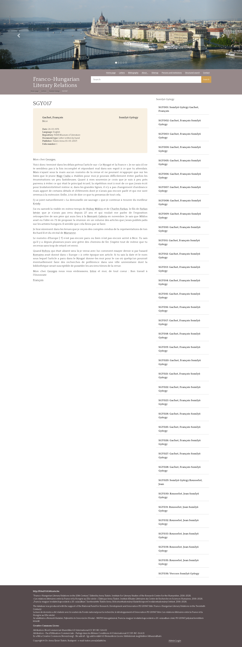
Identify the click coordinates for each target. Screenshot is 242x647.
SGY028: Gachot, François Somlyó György (180, 469)
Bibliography (133, 73)
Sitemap (155, 73)
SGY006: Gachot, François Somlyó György (180, 176)
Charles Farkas (119, 209)
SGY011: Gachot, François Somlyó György (179, 242)
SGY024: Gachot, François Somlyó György (179, 415)
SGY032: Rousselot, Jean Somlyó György (179, 522)
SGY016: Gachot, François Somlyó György (179, 309)
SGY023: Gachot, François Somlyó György (179, 402)
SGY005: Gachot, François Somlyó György (180, 162)
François (38, 280)
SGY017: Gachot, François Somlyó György (179, 322)
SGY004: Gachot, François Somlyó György (180, 149)
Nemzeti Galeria (97, 216)
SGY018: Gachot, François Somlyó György (179, 335)
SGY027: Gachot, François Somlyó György (179, 455)
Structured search (192, 73)
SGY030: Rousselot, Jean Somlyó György (179, 495)
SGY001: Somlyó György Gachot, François (179, 109)
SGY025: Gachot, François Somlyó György (179, 429)
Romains (38, 254)
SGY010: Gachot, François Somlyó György (179, 229)
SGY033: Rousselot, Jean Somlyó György (179, 535)
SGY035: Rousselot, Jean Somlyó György (179, 562)
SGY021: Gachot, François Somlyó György (179, 375)
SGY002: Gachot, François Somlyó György (180, 122)
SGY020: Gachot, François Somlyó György (180, 362)
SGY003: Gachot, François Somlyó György (180, 136)
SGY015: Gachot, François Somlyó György (179, 295)
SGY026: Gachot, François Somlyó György (180, 442)
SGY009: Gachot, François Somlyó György (180, 215)
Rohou (46, 251)
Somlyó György (54, 91)
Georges (50, 159)
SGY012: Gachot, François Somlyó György (179, 255)
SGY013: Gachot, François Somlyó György (179, 269)
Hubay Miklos (94, 209)
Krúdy (36, 203)
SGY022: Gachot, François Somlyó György (179, 389)
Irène (93, 271)
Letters (122, 73)
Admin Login (175, 640)
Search (206, 79)
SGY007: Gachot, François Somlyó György (180, 189)
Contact (206, 73)
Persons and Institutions (172, 73)
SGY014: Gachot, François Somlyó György (179, 282)
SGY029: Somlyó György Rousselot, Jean (180, 482)
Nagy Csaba (64, 176)
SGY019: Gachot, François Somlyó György (179, 349)
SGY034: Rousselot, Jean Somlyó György (179, 549)
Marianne (70, 233)
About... (145, 73)
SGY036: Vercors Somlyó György (179, 573)
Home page (111, 73)
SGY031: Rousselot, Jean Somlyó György (178, 509)
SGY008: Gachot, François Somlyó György (180, 202)
